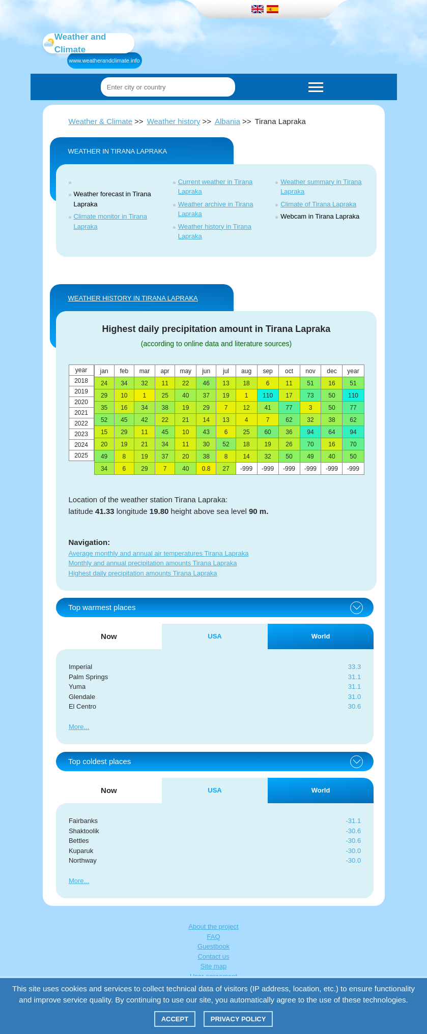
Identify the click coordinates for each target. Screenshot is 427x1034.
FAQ (213, 936)
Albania (227, 121)
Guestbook (213, 946)
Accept (174, 1019)
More (76, 727)
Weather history (174, 121)
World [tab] (320, 636)
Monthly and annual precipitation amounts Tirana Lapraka (153, 563)
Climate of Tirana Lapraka (318, 204)
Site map (213, 966)
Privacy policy (238, 1019)
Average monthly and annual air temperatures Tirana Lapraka (159, 553)
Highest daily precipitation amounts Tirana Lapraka (143, 573)
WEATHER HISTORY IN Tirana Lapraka (133, 298)
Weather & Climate (101, 121)
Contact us (213, 956)
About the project (213, 926)
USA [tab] (214, 636)
